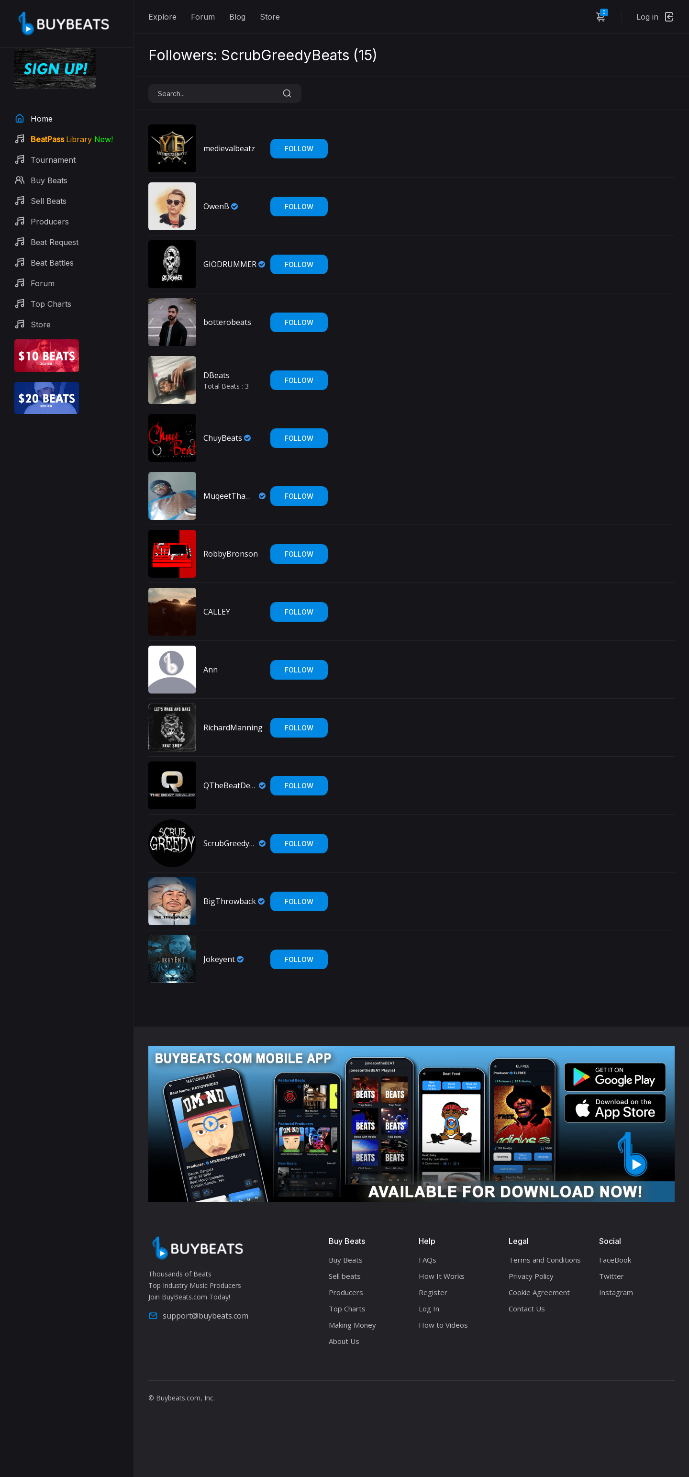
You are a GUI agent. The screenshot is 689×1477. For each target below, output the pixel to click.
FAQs (427, 1259)
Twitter (611, 1276)
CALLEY (216, 611)
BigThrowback (229, 901)
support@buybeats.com (198, 1315)
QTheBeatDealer (230, 785)
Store (270, 17)
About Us (344, 1341)
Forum (203, 17)
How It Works (442, 1276)
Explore (162, 17)
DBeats (216, 375)
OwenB (216, 206)
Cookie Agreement (539, 1292)
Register (433, 1292)
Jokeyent (219, 959)
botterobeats (227, 322)
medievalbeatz (229, 148)
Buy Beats (346, 1259)
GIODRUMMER (229, 264)
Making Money (352, 1325)
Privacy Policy (531, 1276)
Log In (429, 1308)
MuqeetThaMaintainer (230, 496)
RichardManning (233, 727)
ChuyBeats (222, 438)
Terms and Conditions (545, 1259)
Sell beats (345, 1276)
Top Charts (347, 1308)
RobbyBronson (230, 553)
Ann (210, 669)
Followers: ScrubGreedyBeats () (263, 55)
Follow (299, 149)
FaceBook (615, 1259)
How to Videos (443, 1325)
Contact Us (527, 1308)
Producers (346, 1292)
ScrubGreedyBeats (230, 843)
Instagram (616, 1292)
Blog (237, 17)
